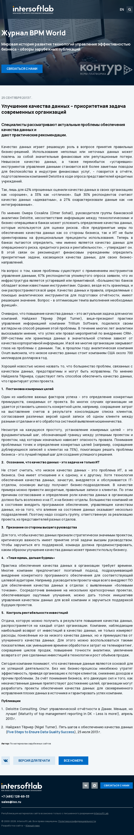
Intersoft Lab (33, 9)
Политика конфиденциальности (77, 821)
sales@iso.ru (11, 802)
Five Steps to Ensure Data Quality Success (40, 732)
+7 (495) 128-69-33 (15, 796)
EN (122, 9)
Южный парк (33, 825)
